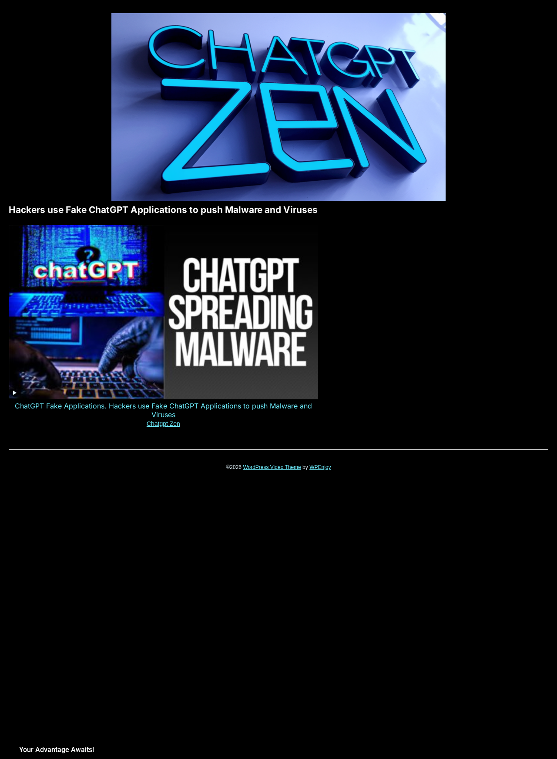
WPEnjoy (320, 353)
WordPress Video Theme (272, 353)
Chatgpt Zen (62, 309)
